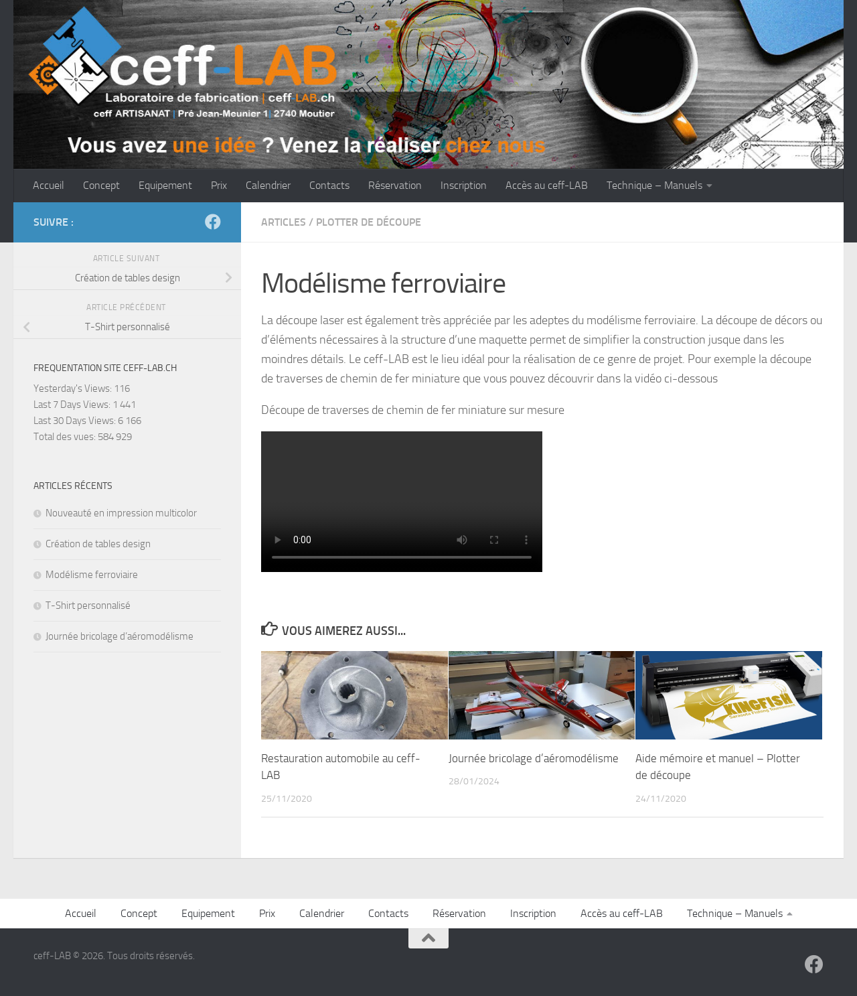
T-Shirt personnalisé (88, 605)
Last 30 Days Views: (75, 421)
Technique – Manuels (654, 185)
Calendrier (268, 185)
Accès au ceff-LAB (546, 185)
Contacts (329, 185)
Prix (219, 185)
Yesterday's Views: (73, 388)
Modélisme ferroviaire (92, 575)
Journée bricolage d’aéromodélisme (534, 758)
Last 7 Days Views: (72, 405)
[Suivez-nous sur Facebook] (213, 222)
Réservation (395, 185)
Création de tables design (98, 544)
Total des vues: (65, 437)
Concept (101, 185)
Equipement (165, 185)
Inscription (464, 185)
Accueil (48, 185)
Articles (283, 222)
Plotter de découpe (368, 222)
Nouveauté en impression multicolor (121, 513)
